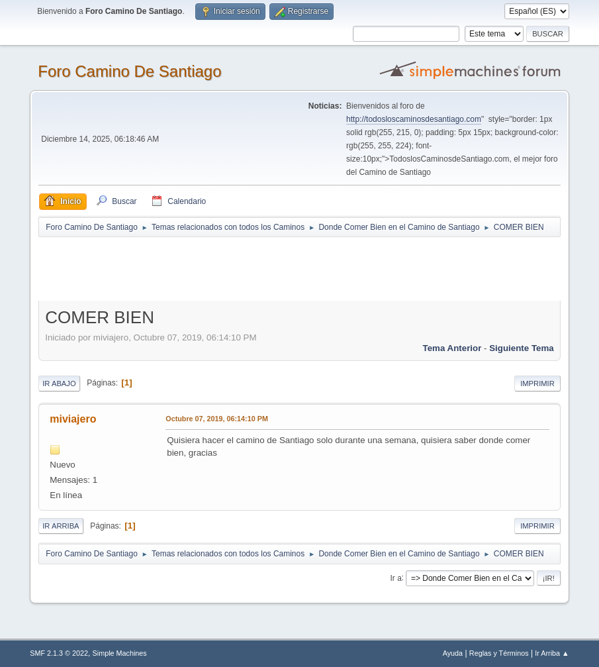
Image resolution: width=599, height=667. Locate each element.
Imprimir (537, 383)
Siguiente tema (521, 348)
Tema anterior (452, 348)
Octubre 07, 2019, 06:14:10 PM (216, 419)
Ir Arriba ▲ (552, 653)
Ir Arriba (60, 526)
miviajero (73, 419)
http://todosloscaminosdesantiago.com (413, 119)
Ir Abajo (58, 383)
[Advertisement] (271, 268)
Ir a (395, 577)
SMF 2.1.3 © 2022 (59, 653)
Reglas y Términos (499, 653)
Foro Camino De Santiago (129, 71)
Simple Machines (120, 653)
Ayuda (453, 653)
